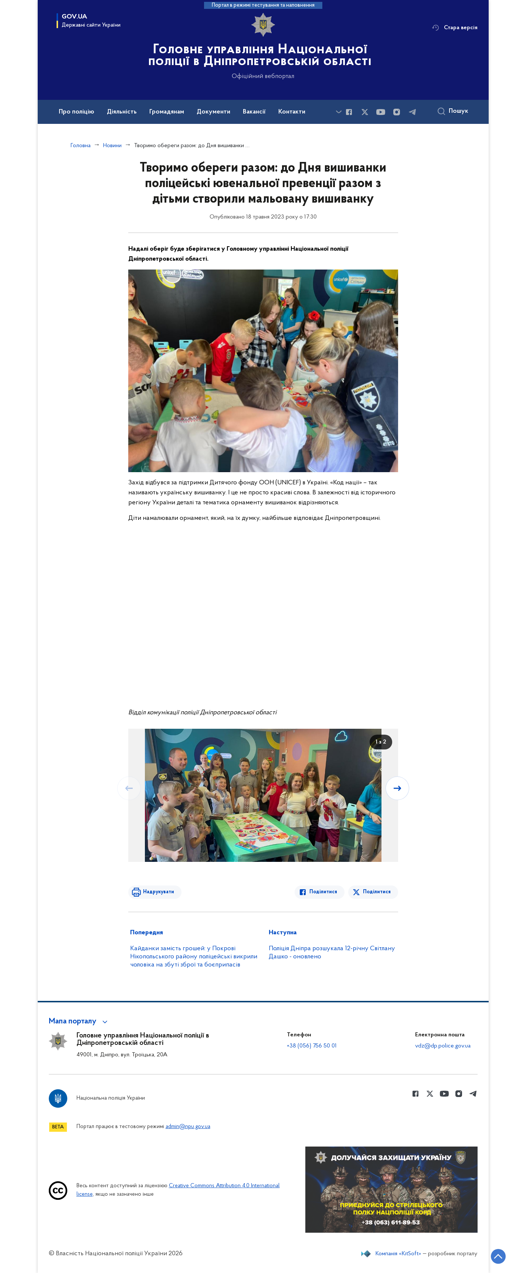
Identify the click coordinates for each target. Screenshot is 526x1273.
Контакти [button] (291, 112)
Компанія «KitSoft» (398, 1254)
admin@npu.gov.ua (188, 1127)
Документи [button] (213, 112)
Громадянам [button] (166, 112)
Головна (81, 146)
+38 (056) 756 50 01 (312, 1046)
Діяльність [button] (122, 112)
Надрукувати (158, 892)
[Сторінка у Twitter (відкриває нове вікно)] (364, 112)
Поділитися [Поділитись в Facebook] (323, 892)
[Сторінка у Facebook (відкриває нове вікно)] (349, 112)
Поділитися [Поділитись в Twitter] (377, 892)
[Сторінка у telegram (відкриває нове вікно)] (412, 112)
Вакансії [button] (254, 112)
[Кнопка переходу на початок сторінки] (498, 1256)
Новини (112, 146)
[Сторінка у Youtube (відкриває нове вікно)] (380, 112)
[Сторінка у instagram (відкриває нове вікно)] (396, 112)
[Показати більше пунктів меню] (339, 112)
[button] (79, 1021)
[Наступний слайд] (397, 788)
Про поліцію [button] (76, 112)
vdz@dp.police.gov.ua (443, 1046)
